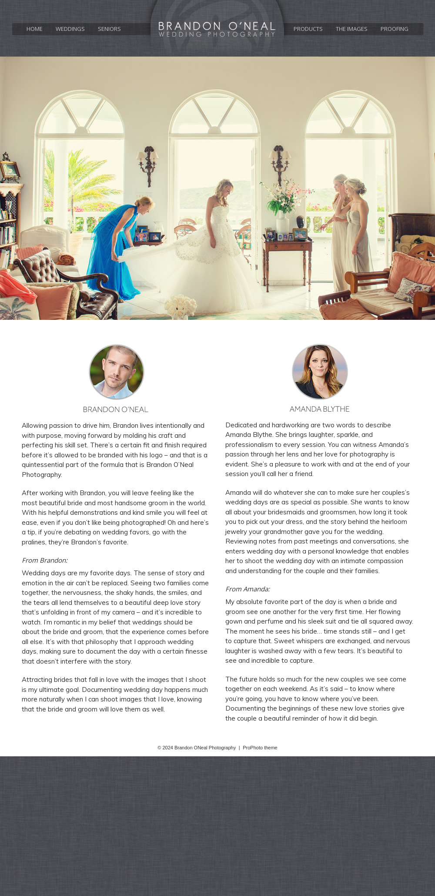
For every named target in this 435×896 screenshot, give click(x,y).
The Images (352, 29)
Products (308, 29)
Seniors (109, 29)
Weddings (70, 29)
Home (35, 29)
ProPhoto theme (260, 747)
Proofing (394, 29)
